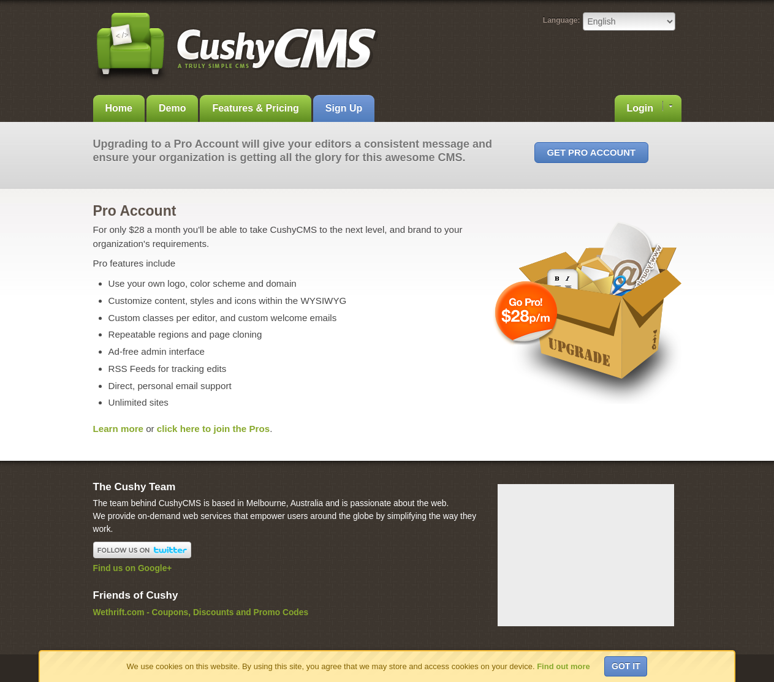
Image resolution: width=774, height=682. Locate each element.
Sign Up (343, 108)
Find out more (563, 666)
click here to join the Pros (213, 428)
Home (118, 108)
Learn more (118, 428)
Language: (561, 20)
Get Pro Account (591, 152)
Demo (172, 108)
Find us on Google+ (132, 568)
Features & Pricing (255, 108)
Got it (626, 666)
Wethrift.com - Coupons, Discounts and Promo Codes (201, 612)
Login (649, 107)
